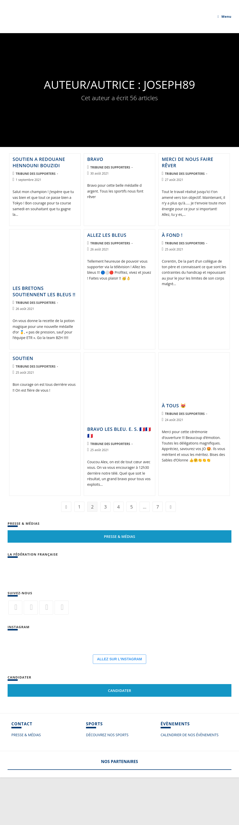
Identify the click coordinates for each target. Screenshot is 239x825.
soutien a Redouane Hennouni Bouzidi (39, 162)
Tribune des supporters (35, 174)
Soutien (23, 358)
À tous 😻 (174, 406)
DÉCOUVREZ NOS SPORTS (107, 782)
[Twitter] (15, 608)
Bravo (95, 159)
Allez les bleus (106, 235)
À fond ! (172, 235)
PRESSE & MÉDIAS (26, 782)
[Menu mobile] (224, 16)
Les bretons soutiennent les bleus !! (44, 291)
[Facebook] (31, 608)
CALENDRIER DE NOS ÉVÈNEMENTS (190, 782)
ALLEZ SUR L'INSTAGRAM (119, 706)
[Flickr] (46, 608)
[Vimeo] (62, 608)
